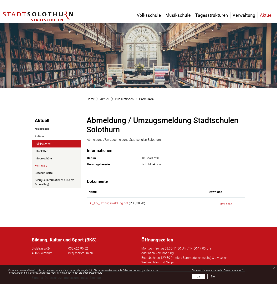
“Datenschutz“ (95, 272)
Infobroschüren (44, 158)
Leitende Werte (44, 173)
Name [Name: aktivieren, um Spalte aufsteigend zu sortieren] (92, 192)
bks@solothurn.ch (80, 253)
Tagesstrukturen (211, 15)
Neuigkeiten (42, 129)
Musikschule (178, 15)
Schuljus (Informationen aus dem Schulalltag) (54, 182)
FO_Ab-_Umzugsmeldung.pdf (108, 203)
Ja (198, 276)
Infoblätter (41, 151)
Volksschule (149, 15)
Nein (214, 276)
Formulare (44, 166)
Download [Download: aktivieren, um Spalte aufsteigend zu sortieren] (215, 192)
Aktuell (267, 15)
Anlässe (39, 136)
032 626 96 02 (78, 248)
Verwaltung (244, 15)
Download (226, 203)
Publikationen (43, 143)
